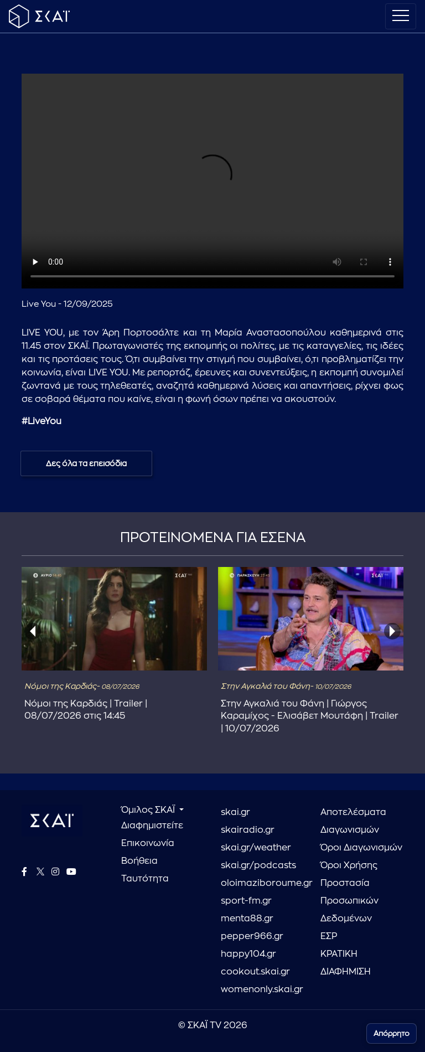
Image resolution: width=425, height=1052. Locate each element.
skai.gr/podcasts (258, 865)
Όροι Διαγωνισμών (361, 847)
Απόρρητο (392, 1033)
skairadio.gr (247, 830)
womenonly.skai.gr (262, 989)
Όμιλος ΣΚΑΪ (149, 810)
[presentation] (32, 631)
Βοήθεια (139, 861)
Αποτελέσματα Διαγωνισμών (353, 821)
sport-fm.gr (246, 900)
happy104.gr (248, 954)
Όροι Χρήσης (348, 865)
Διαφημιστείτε (152, 825)
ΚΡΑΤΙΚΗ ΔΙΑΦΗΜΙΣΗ (345, 963)
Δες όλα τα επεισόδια (86, 463)
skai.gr (235, 812)
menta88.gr (247, 918)
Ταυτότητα (145, 878)
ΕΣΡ (328, 936)
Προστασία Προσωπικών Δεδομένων (349, 901)
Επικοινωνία (147, 843)
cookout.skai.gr (255, 971)
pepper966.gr (252, 936)
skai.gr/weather (256, 847)
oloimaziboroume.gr (262, 883)
